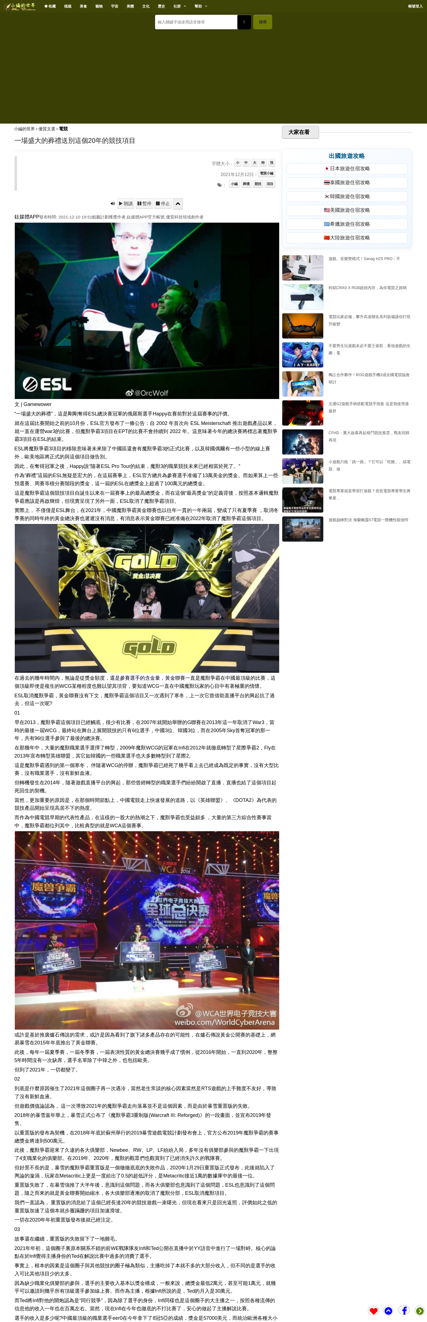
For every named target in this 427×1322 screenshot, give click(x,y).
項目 (270, 184)
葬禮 (246, 184)
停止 (165, 203)
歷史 (161, 6)
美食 (83, 6)
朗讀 (128, 203)
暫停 (146, 203)
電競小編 (266, 173)
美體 (130, 6)
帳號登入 (415, 6)
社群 (177, 6)
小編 (234, 184)
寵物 (99, 6)
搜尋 (263, 22)
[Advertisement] (213, 74)
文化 (145, 6)
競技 (258, 184)
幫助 (198, 6)
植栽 (67, 6)
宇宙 (114, 6)
